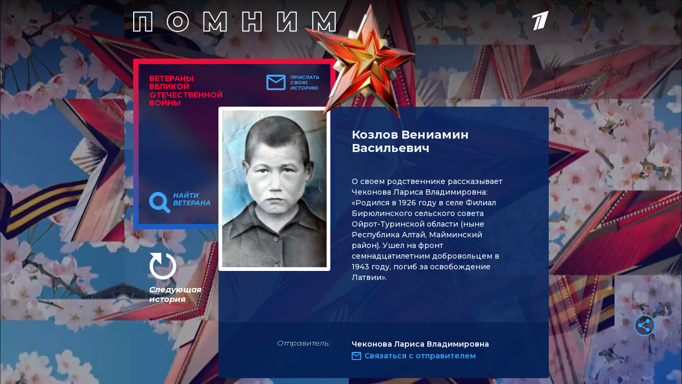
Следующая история (175, 294)
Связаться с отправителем (420, 356)
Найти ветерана (192, 199)
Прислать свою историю (305, 83)
